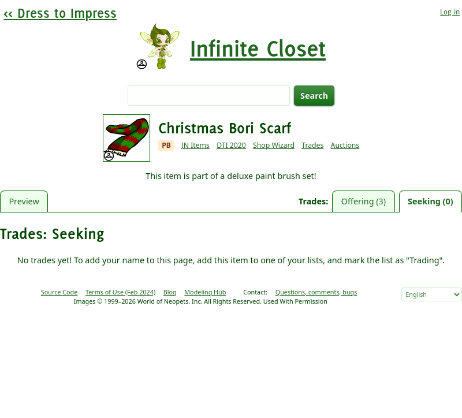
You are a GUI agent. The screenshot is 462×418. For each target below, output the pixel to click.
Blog (170, 292)
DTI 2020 (231, 145)
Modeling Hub (205, 292)
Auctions (345, 145)
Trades (312, 145)
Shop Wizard (274, 145)
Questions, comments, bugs (316, 292)
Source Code (59, 292)
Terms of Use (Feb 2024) (120, 292)
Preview (24, 201)
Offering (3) (363, 201)
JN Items (195, 145)
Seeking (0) (430, 201)
